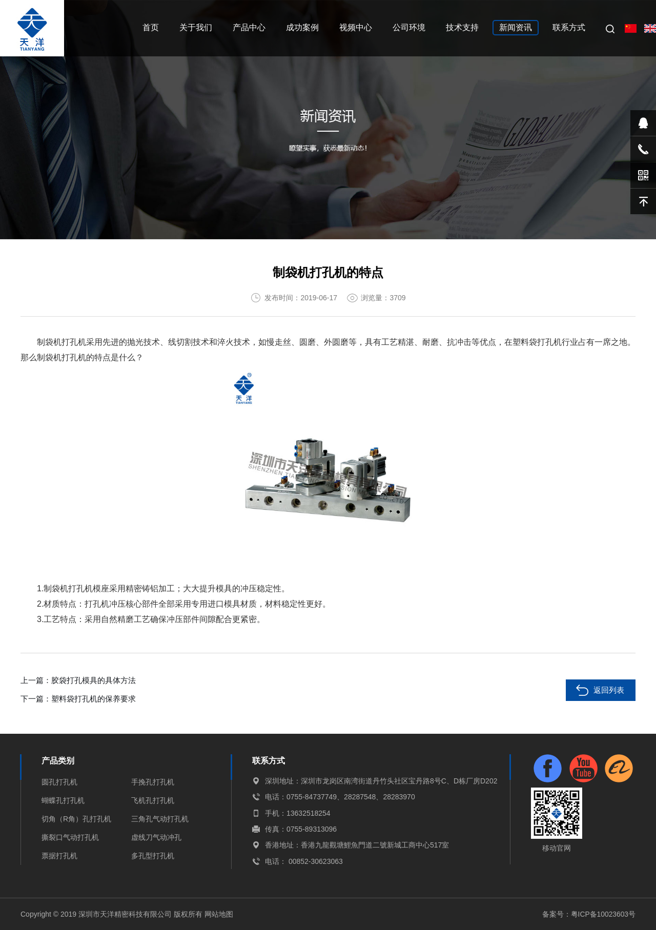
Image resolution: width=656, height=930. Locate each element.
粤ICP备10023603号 (603, 914)
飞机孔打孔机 (152, 800)
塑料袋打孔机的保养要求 (93, 698)
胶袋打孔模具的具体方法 (93, 680)
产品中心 (249, 27)
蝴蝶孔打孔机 (63, 800)
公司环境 (409, 27)
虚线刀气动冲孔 (156, 837)
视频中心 (355, 27)
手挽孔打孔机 (152, 782)
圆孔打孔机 (59, 782)
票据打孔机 (59, 856)
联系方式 (568, 27)
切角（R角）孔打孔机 (76, 819)
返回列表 (608, 690)
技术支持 (462, 27)
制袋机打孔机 (61, 342)
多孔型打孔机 (152, 856)
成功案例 (302, 27)
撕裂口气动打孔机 (70, 837)
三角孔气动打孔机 (160, 819)
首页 (150, 27)
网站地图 (218, 914)
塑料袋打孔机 (537, 342)
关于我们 (195, 27)
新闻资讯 (515, 27)
